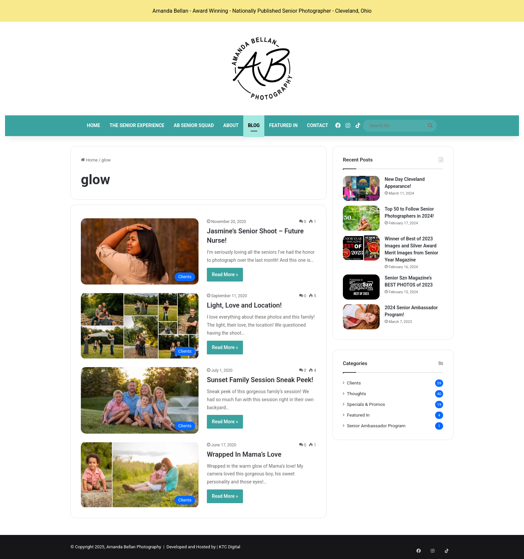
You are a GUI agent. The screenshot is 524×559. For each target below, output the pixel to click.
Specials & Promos (366, 404)
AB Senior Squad (194, 125)
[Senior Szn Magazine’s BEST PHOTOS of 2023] (361, 287)
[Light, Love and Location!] (140, 326)
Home (93, 125)
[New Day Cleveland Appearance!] (361, 188)
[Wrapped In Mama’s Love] (140, 475)
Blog (254, 125)
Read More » (225, 274)
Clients (354, 382)
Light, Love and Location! (244, 305)
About (231, 125)
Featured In (283, 125)
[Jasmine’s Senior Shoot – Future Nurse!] (140, 251)
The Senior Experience (137, 125)
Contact (317, 125)
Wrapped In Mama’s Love (244, 454)
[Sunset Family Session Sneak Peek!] (140, 400)
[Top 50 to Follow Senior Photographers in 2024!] (361, 218)
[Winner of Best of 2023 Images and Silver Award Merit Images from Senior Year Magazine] (361, 247)
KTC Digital (229, 546)
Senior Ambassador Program (376, 425)
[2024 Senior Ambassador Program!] (361, 316)
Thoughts (356, 393)
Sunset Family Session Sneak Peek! (260, 380)
